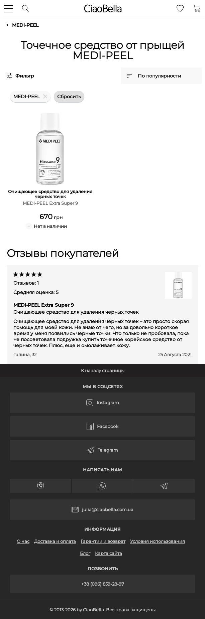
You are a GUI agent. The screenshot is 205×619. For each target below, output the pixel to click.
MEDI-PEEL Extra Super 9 (75, 308)
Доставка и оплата (55, 541)
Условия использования (157, 541)
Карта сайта (108, 553)
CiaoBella (103, 8)
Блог (85, 553)
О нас (23, 541)
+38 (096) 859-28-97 (102, 584)
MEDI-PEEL (25, 25)
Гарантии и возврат (103, 541)
